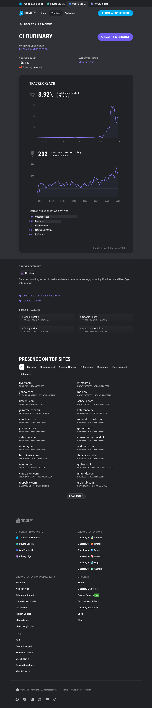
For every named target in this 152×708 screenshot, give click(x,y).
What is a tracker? (31, 300)
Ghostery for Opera (89, 556)
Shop (80, 614)
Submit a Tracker (24, 652)
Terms (65, 690)
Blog (80, 620)
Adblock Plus (22, 589)
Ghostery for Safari (89, 550)
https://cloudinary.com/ (33, 49)
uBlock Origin (22, 620)
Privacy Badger (23, 614)
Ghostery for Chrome (90, 537)
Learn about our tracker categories (40, 295)
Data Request (22, 659)
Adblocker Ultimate (25, 595)
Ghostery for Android (90, 569)
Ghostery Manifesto (88, 589)
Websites (70, 13)
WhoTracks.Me (77, 3)
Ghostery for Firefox (89, 544)
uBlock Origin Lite (25, 626)
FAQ (18, 640)
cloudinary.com (86, 62)
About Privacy (23, 671)
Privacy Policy (76, 690)
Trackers (56, 13)
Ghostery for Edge (88, 562)
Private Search (56, 3)
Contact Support (24, 646)
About (43, 13)
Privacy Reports (88, 595)
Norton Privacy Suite (26, 601)
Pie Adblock (22, 607)
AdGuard (20, 582)
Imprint (88, 690)
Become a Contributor (115, 13)
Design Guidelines (25, 665)
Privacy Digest (99, 3)
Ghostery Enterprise (88, 607)
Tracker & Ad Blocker (31, 3)
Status (81, 582)
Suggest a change (115, 37)
